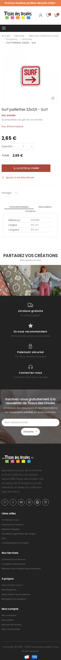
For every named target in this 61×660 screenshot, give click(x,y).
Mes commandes (11, 629)
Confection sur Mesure (14, 559)
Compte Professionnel (13, 564)
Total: (5, 155)
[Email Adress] (30, 422)
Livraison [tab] (31, 211)
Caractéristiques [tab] (19, 206)
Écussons (11, 39)
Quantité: (7, 146)
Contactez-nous (10, 519)
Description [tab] (45, 206)
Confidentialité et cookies (15, 542)
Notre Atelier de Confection (16, 594)
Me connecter (9, 615)
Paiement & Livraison (13, 524)
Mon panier (8, 620)
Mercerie (19, 35)
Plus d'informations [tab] (12, 126)
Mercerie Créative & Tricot (44, 35)
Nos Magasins (9, 589)
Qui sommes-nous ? (12, 585)
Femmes (27, 39)
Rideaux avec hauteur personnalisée (21, 568)
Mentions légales (11, 529)
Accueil (6, 35)
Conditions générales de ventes (19, 533)
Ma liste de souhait (11, 624)
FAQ (4, 538)
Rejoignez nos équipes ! (14, 599)
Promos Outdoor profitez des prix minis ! (30, 3)
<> (16, 192)
